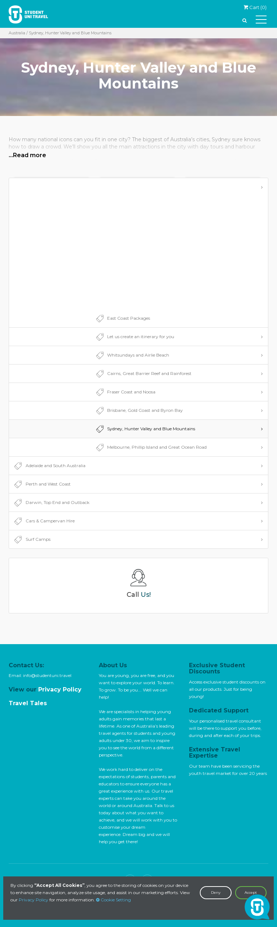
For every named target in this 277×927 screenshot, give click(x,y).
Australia (17, 32)
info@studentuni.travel (47, 675)
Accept (251, 892)
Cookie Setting (113, 899)
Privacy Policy (33, 899)
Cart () (255, 7)
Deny (215, 892)
